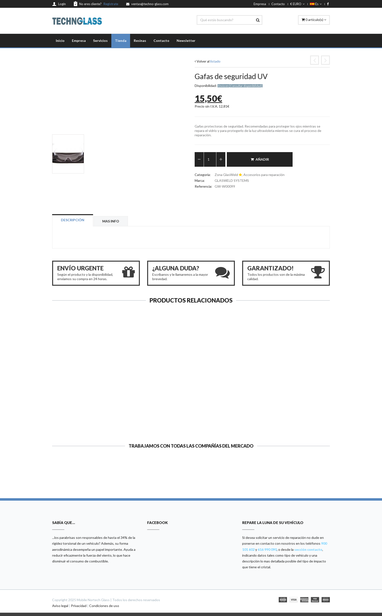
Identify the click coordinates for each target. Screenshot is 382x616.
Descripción (72, 220)
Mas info (110, 221)
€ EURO (297, 4)
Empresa (260, 4)
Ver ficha (84, 423)
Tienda (120, 40)
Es (316, 4)
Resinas (140, 40)
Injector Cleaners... (155, 404)
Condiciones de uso (104, 606)
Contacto (278, 4)
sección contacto (308, 549)
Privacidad (78, 606)
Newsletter (186, 40)
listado (215, 61)
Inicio (60, 40)
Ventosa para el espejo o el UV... (84, 404)
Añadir (260, 159)
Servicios (100, 40)
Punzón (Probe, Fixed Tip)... (226, 404)
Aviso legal (60, 606)
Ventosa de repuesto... (298, 404)
